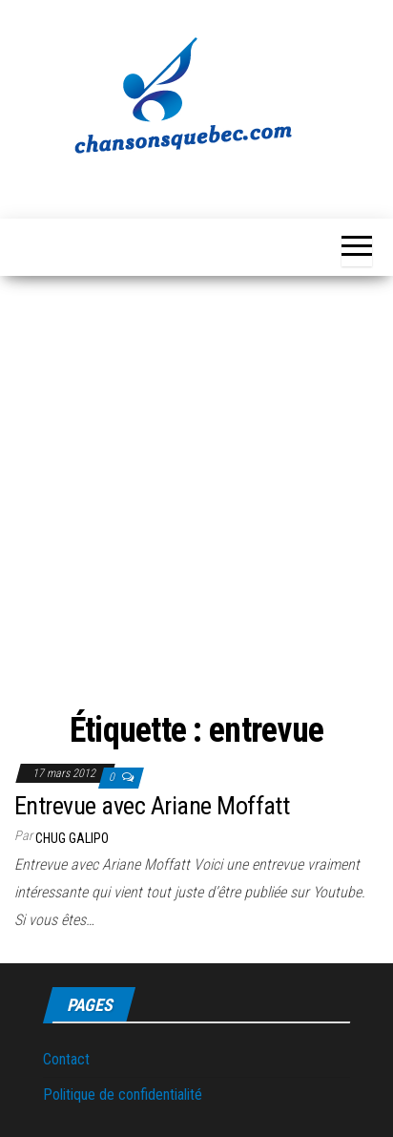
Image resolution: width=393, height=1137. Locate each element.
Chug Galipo (72, 838)
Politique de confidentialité (122, 1094)
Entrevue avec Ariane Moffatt (151, 805)
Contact (66, 1059)
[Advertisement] (196, 496)
